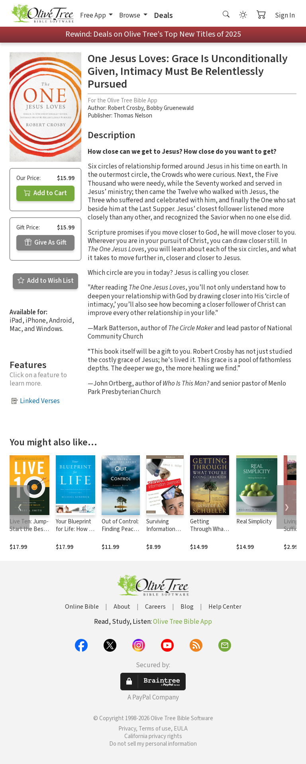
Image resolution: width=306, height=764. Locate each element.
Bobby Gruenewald (170, 108)
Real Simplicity (254, 521)
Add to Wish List (46, 281)
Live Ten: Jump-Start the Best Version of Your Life (29, 533)
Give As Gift (46, 242)
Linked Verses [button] (40, 401)
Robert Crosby (125, 108)
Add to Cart (45, 193)
